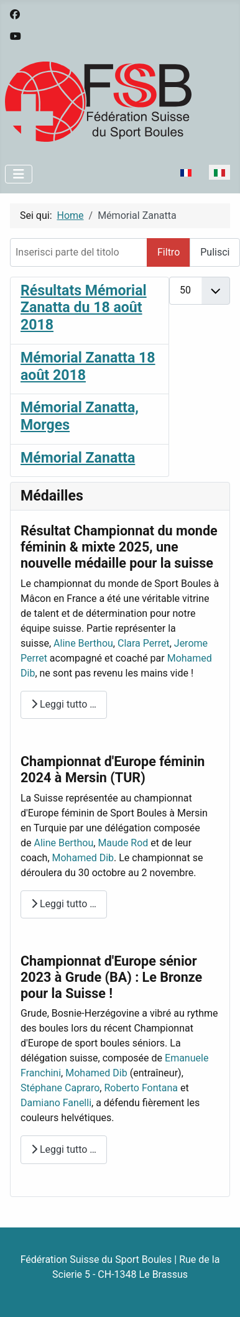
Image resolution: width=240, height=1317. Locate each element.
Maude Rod (123, 843)
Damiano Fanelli (56, 1103)
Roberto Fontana (141, 1088)
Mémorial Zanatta (78, 458)
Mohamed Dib (83, 858)
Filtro (168, 252)
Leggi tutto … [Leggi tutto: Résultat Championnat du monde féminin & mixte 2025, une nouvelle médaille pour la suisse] (63, 704)
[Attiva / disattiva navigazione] (18, 174)
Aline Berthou (83, 643)
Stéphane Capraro (60, 1088)
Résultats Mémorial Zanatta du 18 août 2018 (84, 307)
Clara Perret (144, 643)
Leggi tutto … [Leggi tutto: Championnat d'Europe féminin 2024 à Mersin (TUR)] (63, 904)
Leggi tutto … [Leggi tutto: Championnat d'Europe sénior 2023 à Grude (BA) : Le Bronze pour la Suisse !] (63, 1149)
